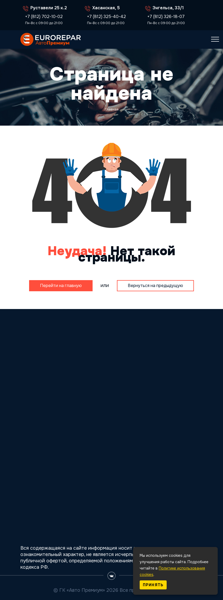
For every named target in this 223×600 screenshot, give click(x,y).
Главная (112, 109)
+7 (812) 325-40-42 (106, 16)
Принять (153, 585)
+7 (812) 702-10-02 (44, 16)
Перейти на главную (61, 285)
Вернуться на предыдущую (155, 285)
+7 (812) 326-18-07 (166, 16)
